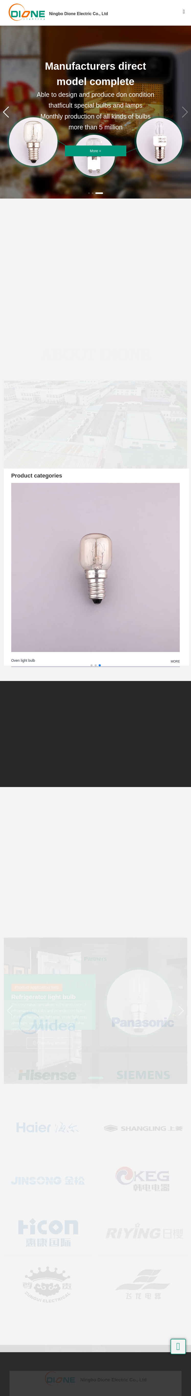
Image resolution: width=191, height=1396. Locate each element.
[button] (89, 193)
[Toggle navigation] (184, 13)
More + (95, 151)
